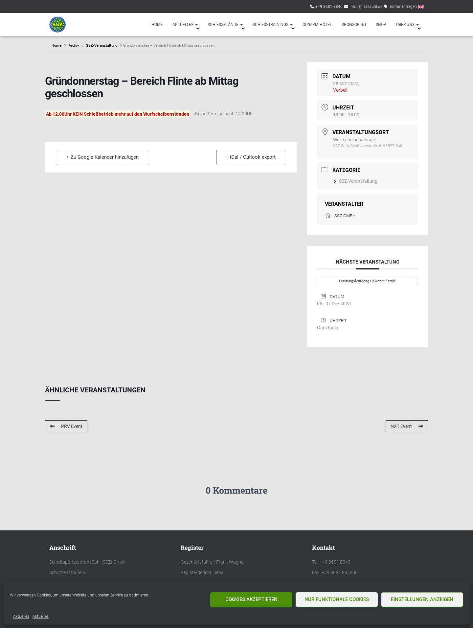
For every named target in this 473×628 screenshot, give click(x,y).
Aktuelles (21, 616)
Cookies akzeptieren (251, 599)
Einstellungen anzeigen (422, 599)
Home (157, 24)
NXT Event (407, 426)
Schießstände (225, 24)
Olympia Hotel (317, 24)
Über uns (407, 24)
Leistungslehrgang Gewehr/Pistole (367, 281)
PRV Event (66, 426)
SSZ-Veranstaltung (101, 45)
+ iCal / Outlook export (251, 157)
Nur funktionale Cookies (336, 599)
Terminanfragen (403, 6)
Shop (381, 24)
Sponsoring (354, 24)
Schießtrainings (273, 24)
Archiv (74, 45)
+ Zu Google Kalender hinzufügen (102, 157)
